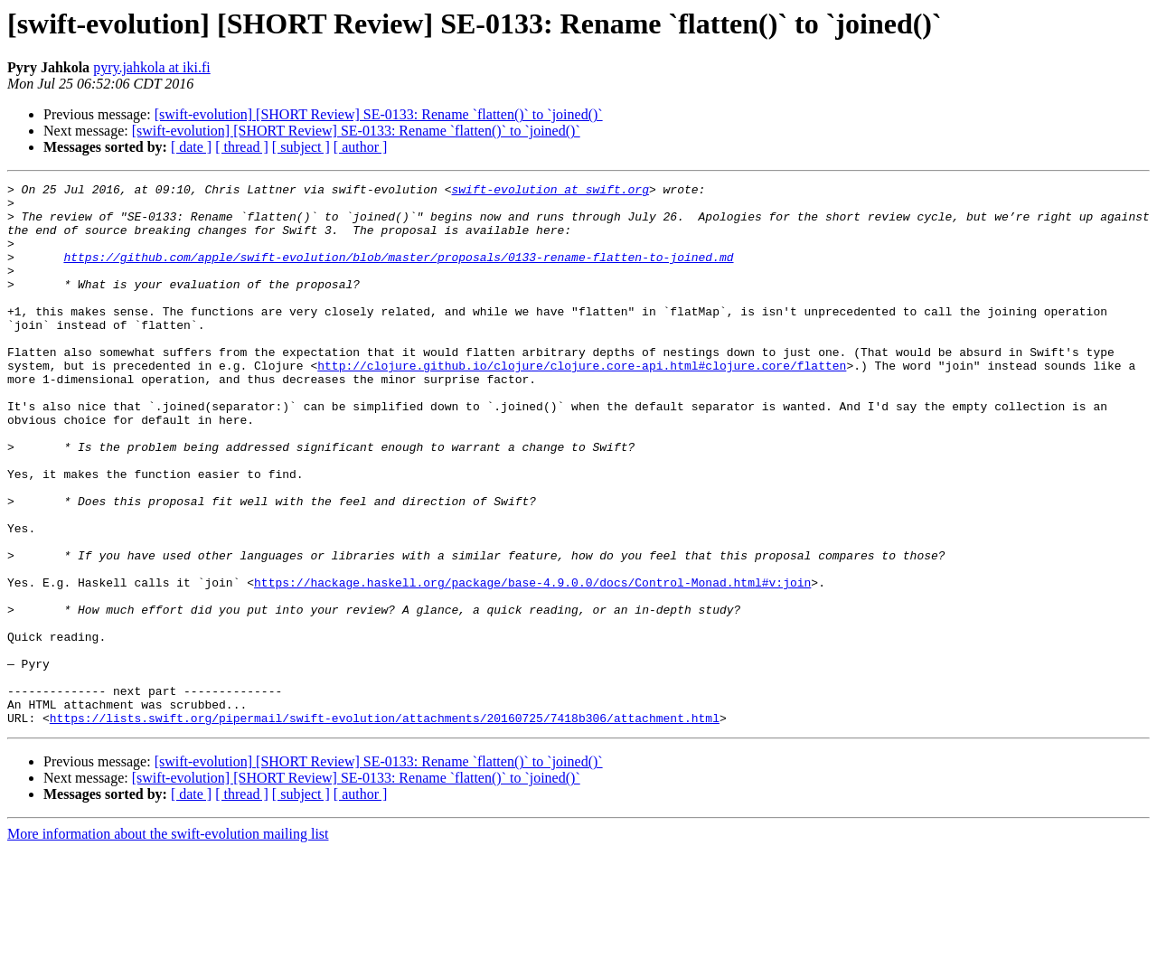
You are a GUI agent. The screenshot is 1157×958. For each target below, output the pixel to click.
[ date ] (191, 147)
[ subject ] (301, 147)
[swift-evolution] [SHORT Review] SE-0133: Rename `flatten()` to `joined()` (379, 114)
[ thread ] (241, 147)
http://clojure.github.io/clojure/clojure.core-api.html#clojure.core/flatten (581, 403)
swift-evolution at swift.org (549, 191)
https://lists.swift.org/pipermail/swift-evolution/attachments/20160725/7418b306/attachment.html (385, 826)
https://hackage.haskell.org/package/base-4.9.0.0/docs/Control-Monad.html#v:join (532, 663)
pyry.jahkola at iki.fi (152, 67)
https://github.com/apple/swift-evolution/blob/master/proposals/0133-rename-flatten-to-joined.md (398, 273)
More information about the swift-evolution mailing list (168, 942)
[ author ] (361, 147)
